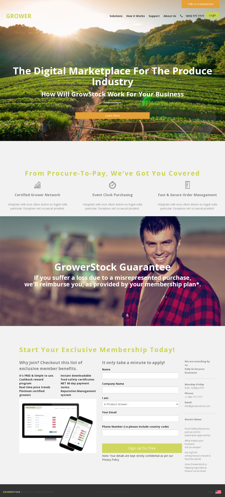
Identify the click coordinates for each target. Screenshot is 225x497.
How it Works (135, 16)
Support (154, 16)
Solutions (116, 16)
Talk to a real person (200, 4)
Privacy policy (122, 491)
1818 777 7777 (192, 16)
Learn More (112, 115)
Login (212, 15)
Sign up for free (142, 448)
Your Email (109, 412)
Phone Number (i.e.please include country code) (135, 426)
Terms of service (104, 491)
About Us (170, 16)
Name (106, 369)
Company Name (113, 384)
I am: (105, 398)
